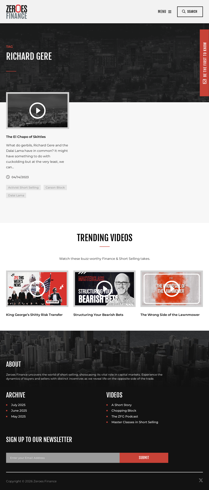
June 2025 (19, 410)
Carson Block (55, 187)
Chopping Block (123, 410)
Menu (164, 12)
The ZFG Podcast (124, 416)
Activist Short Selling (23, 187)
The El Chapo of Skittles (26, 137)
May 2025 (18, 416)
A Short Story (121, 405)
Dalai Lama (16, 195)
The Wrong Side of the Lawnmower (170, 315)
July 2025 (18, 405)
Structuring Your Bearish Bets (98, 315)
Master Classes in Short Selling (134, 422)
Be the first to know (204, 63)
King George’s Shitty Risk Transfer (34, 315)
